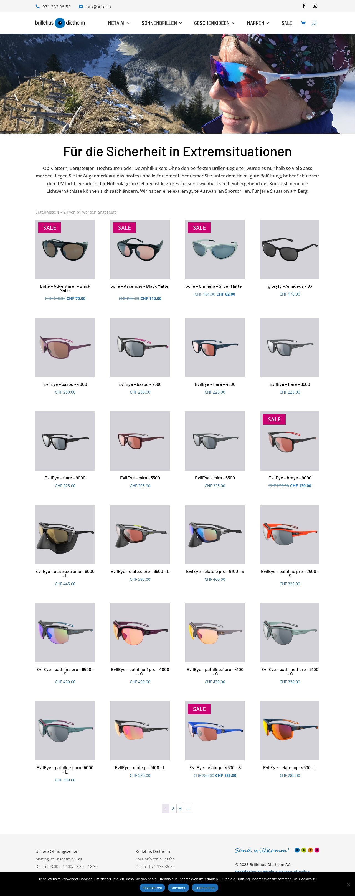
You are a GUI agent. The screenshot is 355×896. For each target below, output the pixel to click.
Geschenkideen (212, 23)
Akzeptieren (152, 888)
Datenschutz (205, 888)
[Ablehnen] (348, 884)
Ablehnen (178, 888)
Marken (255, 23)
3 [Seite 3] (180, 808)
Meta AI (116, 23)
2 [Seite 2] (173, 808)
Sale (287, 23)
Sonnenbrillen (159, 23)
